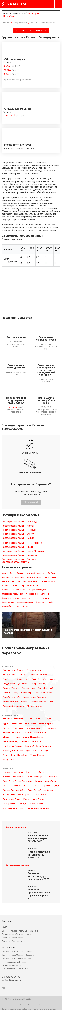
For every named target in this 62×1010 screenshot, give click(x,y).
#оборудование (29, 581)
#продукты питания (10, 598)
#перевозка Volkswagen (12, 594)
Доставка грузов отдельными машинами (20, 931)
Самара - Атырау (38, 684)
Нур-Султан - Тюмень (12, 746)
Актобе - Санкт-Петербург (15, 755)
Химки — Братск (36, 804)
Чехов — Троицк (31, 786)
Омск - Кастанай (45, 688)
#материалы (7, 577)
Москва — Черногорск (13, 777)
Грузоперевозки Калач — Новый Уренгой (22, 543)
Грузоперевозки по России (14, 962)
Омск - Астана (28, 688)
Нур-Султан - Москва (12, 723)
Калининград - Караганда (34, 697)
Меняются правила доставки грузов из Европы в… (39, 894)
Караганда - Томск (11, 732)
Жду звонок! (31, 502)
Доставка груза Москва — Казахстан (18, 955)
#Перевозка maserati (29, 585)
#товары (40, 602)
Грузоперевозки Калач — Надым (18, 538)
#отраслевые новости (18, 865)
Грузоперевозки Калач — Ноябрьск (19, 530)
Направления (9, 947)
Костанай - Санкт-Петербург (38, 746)
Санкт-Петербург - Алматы (44, 679)
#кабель (51, 573)
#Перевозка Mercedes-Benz (14, 590)
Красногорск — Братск (33, 799)
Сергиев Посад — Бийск (14, 790)
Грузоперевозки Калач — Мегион (18, 526)
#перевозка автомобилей (37, 594)
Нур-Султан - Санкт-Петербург (39, 723)
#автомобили (8, 573)
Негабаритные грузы (18, 145)
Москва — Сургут (39, 795)
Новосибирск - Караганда (15, 675)
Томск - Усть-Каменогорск (15, 702)
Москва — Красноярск (13, 772)
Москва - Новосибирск (45, 781)
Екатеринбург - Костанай (41, 702)
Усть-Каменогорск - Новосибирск (41, 728)
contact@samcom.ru (11, 980)
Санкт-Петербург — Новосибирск (42, 777)
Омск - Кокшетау (10, 693)
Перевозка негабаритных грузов (16, 934)
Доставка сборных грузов (13, 941)
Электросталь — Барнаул (14, 804)
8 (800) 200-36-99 (11, 976)
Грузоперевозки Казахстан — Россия (18, 958)
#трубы (50, 602)
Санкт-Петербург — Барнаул (41, 790)
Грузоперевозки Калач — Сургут (18, 534)
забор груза (12, 407)
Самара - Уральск (11, 688)
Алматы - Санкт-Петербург (38, 719)
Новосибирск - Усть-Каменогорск (36, 693)
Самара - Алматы (34, 670)
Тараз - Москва (37, 755)
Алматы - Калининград (13, 719)
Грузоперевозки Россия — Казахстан (18, 951)
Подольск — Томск (11, 799)
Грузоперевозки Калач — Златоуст (19, 559)
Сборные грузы (14, 59)
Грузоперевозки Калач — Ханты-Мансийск (23, 551)
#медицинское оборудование (29, 577)
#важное (21, 573)
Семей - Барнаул (40, 751)
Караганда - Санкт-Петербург (16, 751)
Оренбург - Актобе (38, 675)
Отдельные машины (17, 109)
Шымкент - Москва (11, 737)
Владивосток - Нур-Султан (15, 684)
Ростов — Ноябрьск (35, 772)
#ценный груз (23, 606)
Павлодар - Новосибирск (34, 732)
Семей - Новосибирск (33, 737)
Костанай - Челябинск (13, 728)
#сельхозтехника (41, 598)
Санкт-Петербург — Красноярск (17, 781)
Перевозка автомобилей (13, 937)
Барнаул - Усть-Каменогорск (16, 679)
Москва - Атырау (34, 706)
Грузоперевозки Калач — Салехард (19, 521)
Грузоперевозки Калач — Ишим (17, 547)
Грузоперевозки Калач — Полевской (19, 555)
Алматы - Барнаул (11, 741)
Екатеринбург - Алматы (13, 706)
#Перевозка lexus (9, 585)
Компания (7, 921)
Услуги (5, 926)
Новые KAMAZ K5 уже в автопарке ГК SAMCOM (38, 838)
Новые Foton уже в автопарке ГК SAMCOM (39, 855)
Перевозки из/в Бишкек (12, 965)
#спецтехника (8, 602)
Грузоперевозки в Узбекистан (15, 969)
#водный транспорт (36, 573)
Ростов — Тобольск (12, 786)
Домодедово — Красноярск (16, 795)
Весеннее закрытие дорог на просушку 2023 (38, 876)
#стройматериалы (25, 602)
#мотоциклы (50, 577)
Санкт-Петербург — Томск (39, 808)
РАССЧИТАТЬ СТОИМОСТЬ (31, 30)
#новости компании (16, 827)
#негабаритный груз (11, 581)
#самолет (26, 598)
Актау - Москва (10, 760)
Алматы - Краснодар (31, 741)
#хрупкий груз (8, 606)
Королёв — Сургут (50, 786)
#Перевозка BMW (47, 581)
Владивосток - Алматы (13, 670)
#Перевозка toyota (37, 590)
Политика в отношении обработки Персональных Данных (23, 1005)
